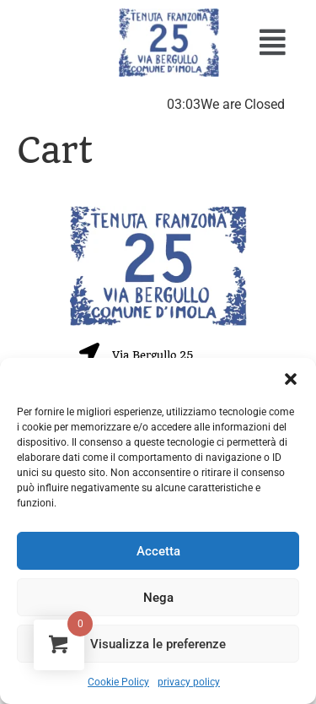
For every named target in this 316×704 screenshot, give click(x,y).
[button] (290, 379)
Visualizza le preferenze (158, 644)
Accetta (158, 551)
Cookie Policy (118, 682)
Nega (158, 597)
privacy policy (189, 682)
